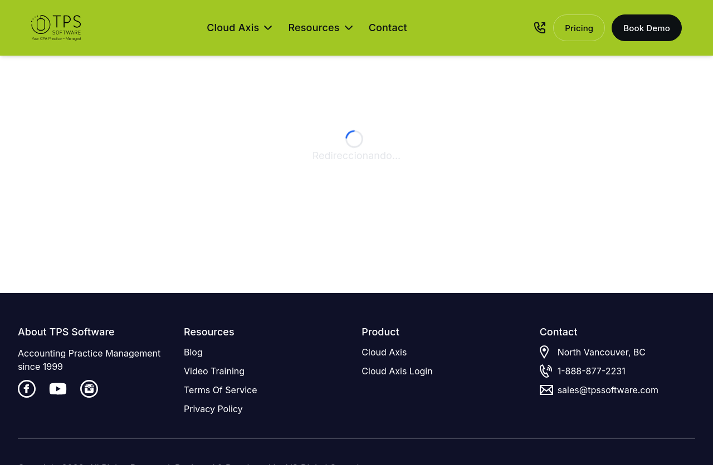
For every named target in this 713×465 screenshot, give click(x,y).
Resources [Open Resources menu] (320, 27)
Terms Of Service (220, 389)
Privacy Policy (213, 408)
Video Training (214, 371)
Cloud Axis (384, 352)
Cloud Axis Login (397, 371)
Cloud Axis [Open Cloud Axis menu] (239, 27)
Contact (388, 27)
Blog (193, 352)
